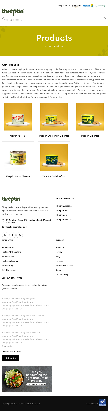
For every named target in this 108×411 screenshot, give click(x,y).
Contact (59, 270)
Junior (63, 210)
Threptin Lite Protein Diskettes (54, 135)
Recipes (59, 261)
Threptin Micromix (18, 135)
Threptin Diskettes (90, 135)
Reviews (60, 252)
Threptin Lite (61, 215)
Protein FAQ (7, 265)
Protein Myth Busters (11, 252)
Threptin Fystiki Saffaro (53, 176)
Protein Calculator (10, 261)
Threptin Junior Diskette (18, 176)
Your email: (7, 346)
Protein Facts (8, 247)
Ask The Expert (9, 270)
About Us (60, 247)
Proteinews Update (64, 265)
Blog (58, 256)
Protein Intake (8, 256)
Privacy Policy (62, 274)
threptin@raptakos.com (16, 227)
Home (48, 46)
